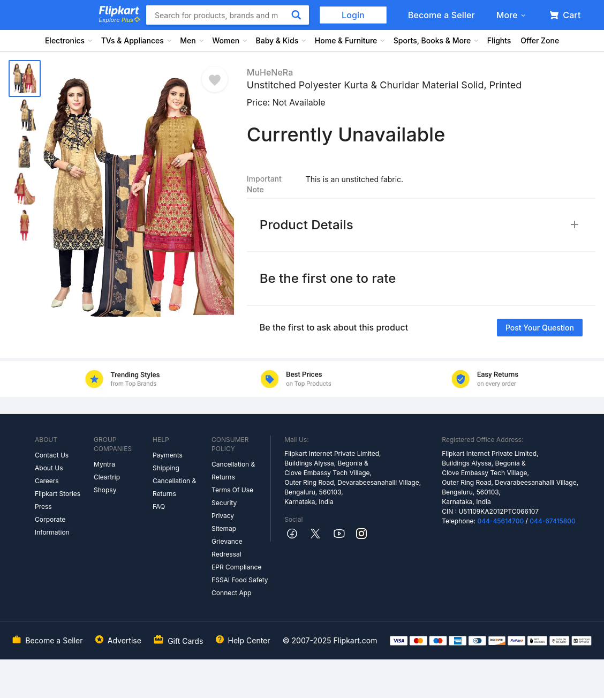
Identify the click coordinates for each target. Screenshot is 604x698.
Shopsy (105, 490)
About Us (49, 468)
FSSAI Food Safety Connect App (240, 586)
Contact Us (52, 455)
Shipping (166, 468)
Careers (47, 481)
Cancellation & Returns (174, 487)
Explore (119, 20)
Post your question (539, 327)
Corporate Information (52, 525)
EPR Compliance (236, 567)
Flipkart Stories (57, 494)
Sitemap (224, 528)
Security (224, 503)
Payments (168, 455)
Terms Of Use (232, 490)
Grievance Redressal (227, 547)
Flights (499, 40)
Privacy (223, 516)
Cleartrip (107, 477)
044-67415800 (553, 521)
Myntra (104, 464)
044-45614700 (500, 521)
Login (353, 15)
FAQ (159, 506)
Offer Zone (539, 40)
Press (43, 506)
